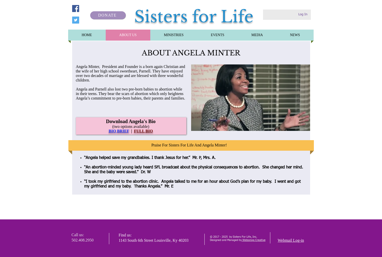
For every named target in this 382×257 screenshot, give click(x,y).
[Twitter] (75, 20)
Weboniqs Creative (254, 240)
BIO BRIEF (119, 131)
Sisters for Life (193, 17)
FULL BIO (143, 131)
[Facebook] (75, 8)
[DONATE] (108, 15)
